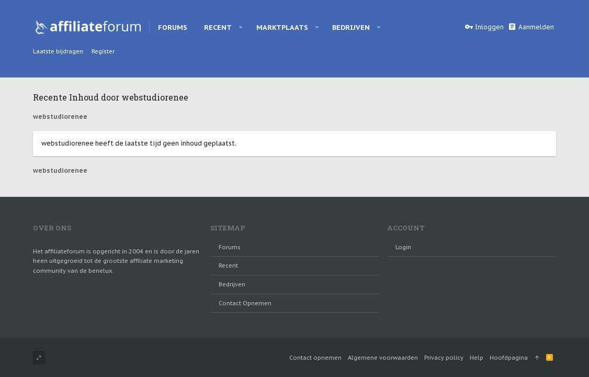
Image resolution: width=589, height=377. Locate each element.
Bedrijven (232, 284)
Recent (228, 265)
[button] (241, 27)
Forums (230, 247)
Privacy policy (443, 357)
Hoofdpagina (509, 357)
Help (476, 357)
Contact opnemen (245, 303)
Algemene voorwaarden (383, 357)
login (403, 247)
